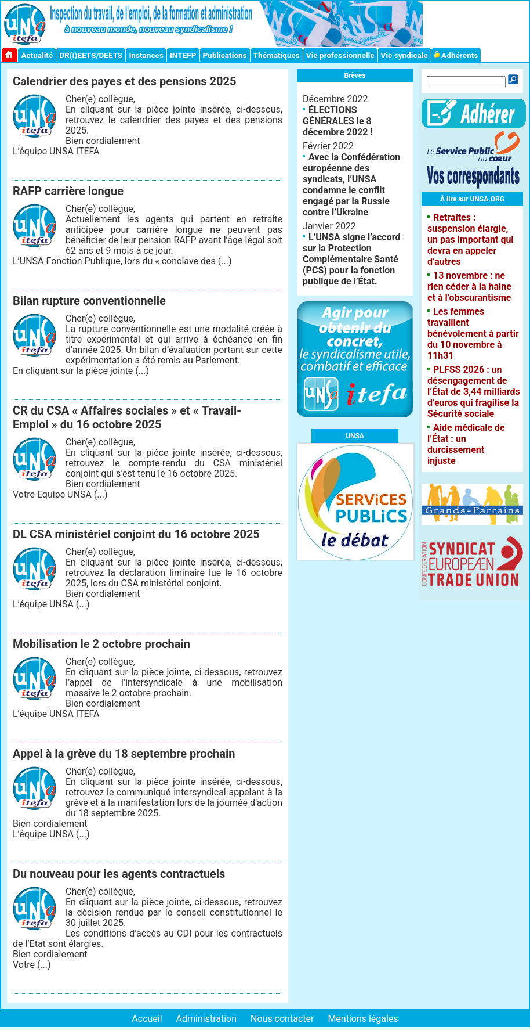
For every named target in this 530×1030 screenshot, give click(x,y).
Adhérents (456, 55)
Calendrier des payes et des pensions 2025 (124, 81)
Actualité (37, 55)
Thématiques (276, 55)
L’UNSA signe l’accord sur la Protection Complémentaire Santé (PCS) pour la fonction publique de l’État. (351, 259)
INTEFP (183, 55)
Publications (225, 55)
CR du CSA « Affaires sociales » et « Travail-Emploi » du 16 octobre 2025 (127, 417)
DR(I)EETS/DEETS (90, 55)
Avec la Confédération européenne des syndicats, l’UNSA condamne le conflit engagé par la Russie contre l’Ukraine (351, 185)
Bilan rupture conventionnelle (89, 301)
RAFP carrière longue (68, 191)
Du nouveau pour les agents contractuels (119, 874)
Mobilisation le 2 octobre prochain (101, 644)
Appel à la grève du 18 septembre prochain (124, 754)
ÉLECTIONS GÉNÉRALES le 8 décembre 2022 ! (338, 121)
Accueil (147, 1018)
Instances (146, 55)
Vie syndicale (404, 55)
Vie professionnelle (340, 55)
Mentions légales (363, 1018)
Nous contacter (282, 1018)
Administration (206, 1018)
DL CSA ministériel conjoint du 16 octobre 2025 (136, 534)
